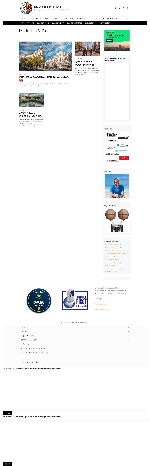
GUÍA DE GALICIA (58, 23)
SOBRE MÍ (69, 18)
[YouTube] (127, 8)
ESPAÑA (26, 18)
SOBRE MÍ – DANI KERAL (76, 340)
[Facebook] (115, 8)
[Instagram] (123, 8)
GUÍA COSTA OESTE (27, 23)
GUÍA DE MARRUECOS (74, 23)
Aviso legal (98, 299)
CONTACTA (95, 18)
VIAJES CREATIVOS (53, 18)
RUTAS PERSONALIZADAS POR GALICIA (34, 348)
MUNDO (38, 18)
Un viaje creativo (47, 7)
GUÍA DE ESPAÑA (91, 23)
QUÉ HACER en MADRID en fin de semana (85, 64)
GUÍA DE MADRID (43, 23)
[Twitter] (119, 8)
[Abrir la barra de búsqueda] (128, 18)
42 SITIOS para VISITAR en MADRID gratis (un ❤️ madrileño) (30, 118)
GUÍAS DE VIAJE (76, 344)
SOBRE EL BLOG (82, 18)
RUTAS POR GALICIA (110, 18)
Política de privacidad (102, 309)
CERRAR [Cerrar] (7, 413)
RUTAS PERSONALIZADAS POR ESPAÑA (34, 353)
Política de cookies (101, 304)
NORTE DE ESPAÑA (106, 23)
